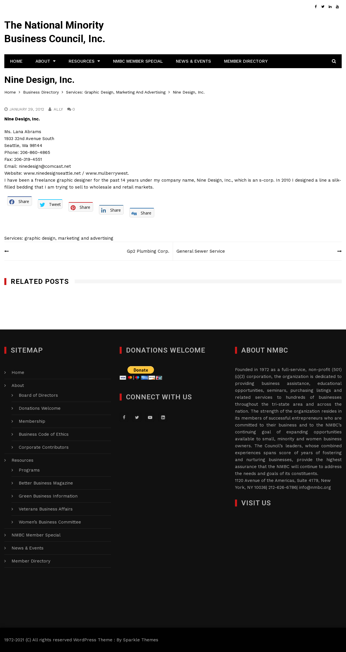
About (42, 61)
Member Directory (246, 61)
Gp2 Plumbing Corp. (147, 251)
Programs (29, 470)
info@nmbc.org (315, 487)
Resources (82, 61)
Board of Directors (38, 395)
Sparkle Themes (140, 639)
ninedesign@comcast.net (45, 166)
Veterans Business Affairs (46, 509)
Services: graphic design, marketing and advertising (58, 238)
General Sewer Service (201, 251)
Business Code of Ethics (44, 434)
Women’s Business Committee (50, 522)
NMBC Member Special (138, 61)
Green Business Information (48, 496)
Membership (32, 421)
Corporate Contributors (44, 447)
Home (16, 61)
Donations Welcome (40, 408)
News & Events (193, 61)
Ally (59, 109)
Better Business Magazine (46, 483)
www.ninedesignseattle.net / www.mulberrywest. (76, 173)
